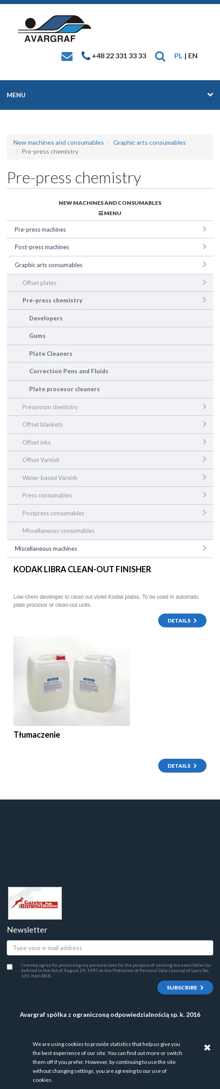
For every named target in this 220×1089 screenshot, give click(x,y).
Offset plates (39, 282)
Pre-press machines (40, 229)
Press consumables (47, 495)
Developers (46, 318)
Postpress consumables (53, 513)
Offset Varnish (41, 459)
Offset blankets (42, 424)
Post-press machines (42, 247)
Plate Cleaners (51, 353)
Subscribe (185, 987)
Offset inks (36, 442)
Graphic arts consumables (149, 142)
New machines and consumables (58, 142)
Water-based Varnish (50, 477)
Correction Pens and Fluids (68, 371)
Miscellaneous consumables (58, 530)
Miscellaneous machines (46, 548)
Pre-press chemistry (52, 300)
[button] (160, 55)
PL (178, 55)
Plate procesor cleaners (64, 389)
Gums (37, 335)
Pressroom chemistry (50, 407)
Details (182, 620)
